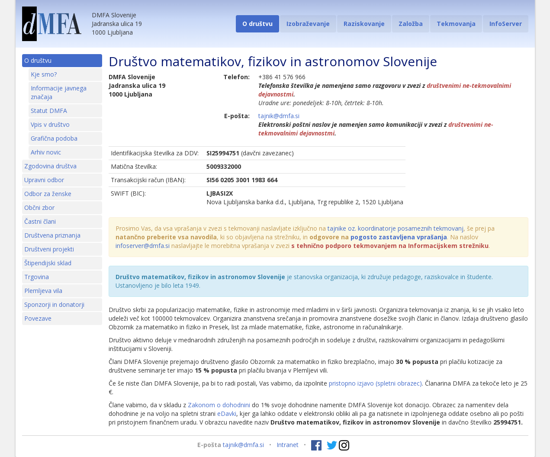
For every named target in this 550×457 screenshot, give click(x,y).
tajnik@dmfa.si (278, 116)
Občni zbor (39, 207)
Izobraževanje (308, 23)
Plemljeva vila (43, 290)
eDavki (226, 413)
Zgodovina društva (50, 166)
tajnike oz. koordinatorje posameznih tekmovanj (395, 228)
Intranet (288, 445)
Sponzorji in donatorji (54, 304)
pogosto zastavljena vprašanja (399, 237)
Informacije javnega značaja (59, 92)
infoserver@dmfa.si (143, 245)
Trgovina (36, 277)
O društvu (257, 23)
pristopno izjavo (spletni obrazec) (375, 383)
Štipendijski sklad (47, 263)
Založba (411, 23)
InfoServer (505, 23)
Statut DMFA (49, 110)
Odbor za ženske (47, 194)
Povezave (37, 318)
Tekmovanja (456, 23)
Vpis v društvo (50, 124)
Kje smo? (44, 74)
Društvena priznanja (52, 235)
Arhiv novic (46, 152)
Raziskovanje (364, 23)
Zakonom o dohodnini (219, 405)
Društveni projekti (49, 249)
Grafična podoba (54, 138)
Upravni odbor (44, 180)
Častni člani (40, 221)
